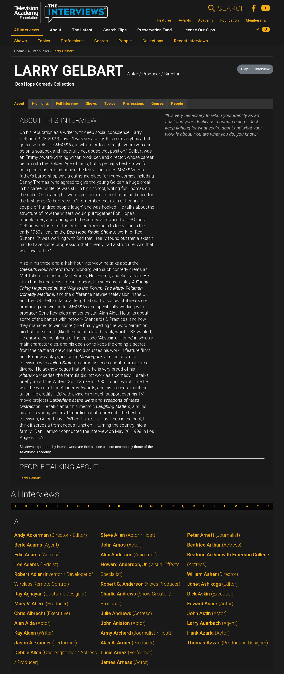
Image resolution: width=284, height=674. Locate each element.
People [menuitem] (125, 40)
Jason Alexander (45, 643)
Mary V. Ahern (41, 603)
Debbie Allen (55, 657)
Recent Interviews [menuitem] (191, 40)
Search (232, 8)
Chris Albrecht (42, 613)
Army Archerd (136, 633)
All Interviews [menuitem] (26, 30)
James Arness (124, 662)
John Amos (121, 545)
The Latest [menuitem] (82, 30)
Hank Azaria (208, 633)
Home (19, 51)
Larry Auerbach (212, 623)
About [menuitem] (55, 30)
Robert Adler (53, 579)
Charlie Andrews (136, 598)
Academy (205, 20)
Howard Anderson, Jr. (140, 569)
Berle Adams (36, 545)
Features (164, 20)
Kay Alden (33, 633)
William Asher (212, 574)
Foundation (229, 20)
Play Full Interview (255, 69)
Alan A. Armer (127, 643)
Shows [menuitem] (20, 40)
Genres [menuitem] (101, 40)
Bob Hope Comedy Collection (44, 84)
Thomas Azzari (227, 643)
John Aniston (123, 623)
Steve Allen (128, 535)
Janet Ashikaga (212, 584)
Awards (185, 20)
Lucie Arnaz (127, 652)
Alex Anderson (129, 554)
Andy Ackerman (50, 535)
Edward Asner (210, 603)
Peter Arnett (213, 535)
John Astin (207, 613)
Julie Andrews (126, 613)
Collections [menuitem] (152, 40)
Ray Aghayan (50, 594)
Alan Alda (32, 623)
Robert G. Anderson (140, 584)
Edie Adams (37, 554)
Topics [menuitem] (43, 40)
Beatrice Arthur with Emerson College (228, 559)
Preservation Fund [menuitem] (154, 30)
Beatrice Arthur (214, 545)
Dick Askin (211, 594)
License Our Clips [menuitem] (198, 30)
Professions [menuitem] (72, 40)
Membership (256, 20)
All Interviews (38, 51)
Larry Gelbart (63, 51)
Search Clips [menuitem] (115, 30)
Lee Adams (36, 564)
